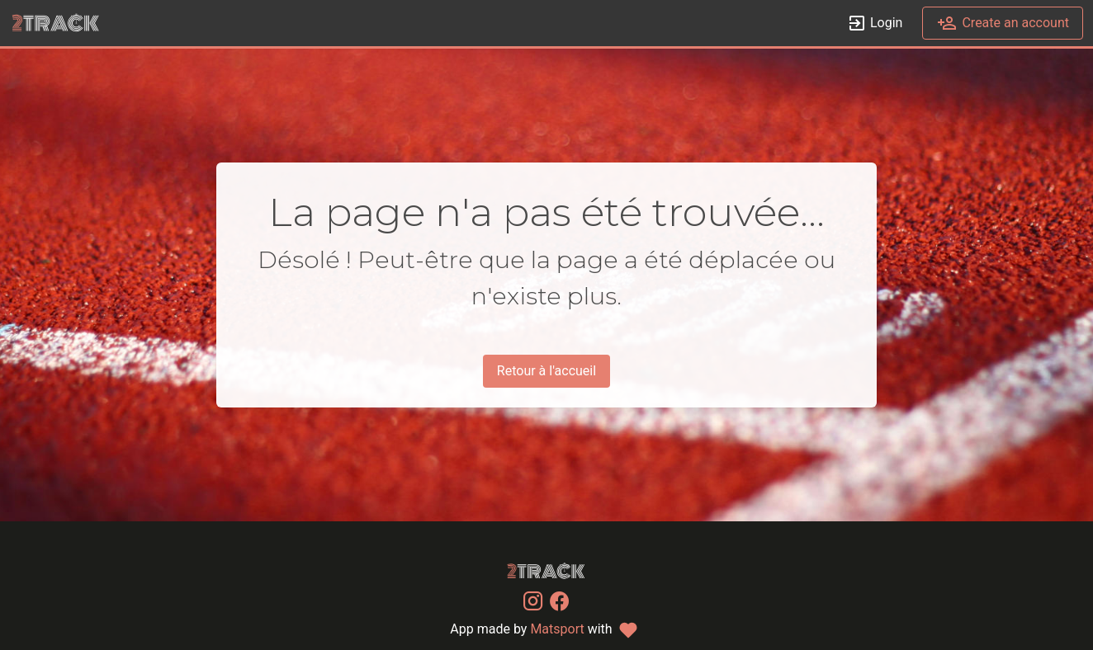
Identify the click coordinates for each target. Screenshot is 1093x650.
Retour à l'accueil (546, 371)
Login (874, 23)
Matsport (557, 629)
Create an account (1002, 23)
